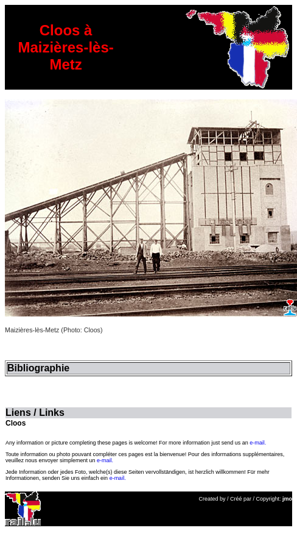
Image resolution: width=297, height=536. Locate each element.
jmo (287, 499)
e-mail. (258, 443)
